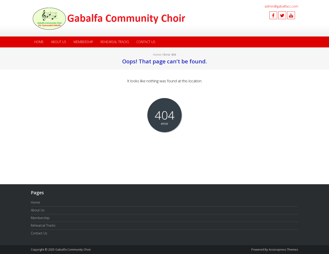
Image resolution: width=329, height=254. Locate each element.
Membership (83, 42)
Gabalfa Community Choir (73, 249)
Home (39, 42)
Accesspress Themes (283, 249)
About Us (58, 42)
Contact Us (145, 42)
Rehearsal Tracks (115, 42)
